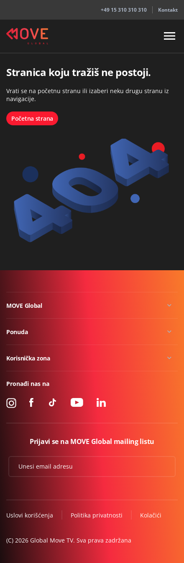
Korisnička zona (28, 358)
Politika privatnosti (97, 515)
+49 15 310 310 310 (124, 9)
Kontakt (168, 9)
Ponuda (17, 332)
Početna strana (32, 118)
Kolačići (150, 515)
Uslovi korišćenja (29, 515)
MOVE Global (24, 305)
